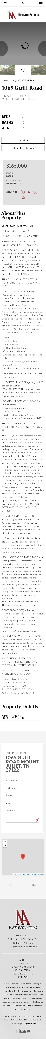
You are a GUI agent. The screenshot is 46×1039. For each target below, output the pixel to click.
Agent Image (30, 1023)
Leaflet (15, 874)
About (22, 960)
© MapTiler (21, 874)
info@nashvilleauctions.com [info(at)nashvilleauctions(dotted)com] (23, 947)
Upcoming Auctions (23, 967)
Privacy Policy (18, 1020)
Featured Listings (23, 974)
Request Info (23, 146)
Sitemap (28, 1020)
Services (23, 964)
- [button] (5, 845)
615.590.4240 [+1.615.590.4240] (23, 936)
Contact (23, 977)
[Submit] (30, 820)
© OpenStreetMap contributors (34, 874)
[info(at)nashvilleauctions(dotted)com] (40, 3)
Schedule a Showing (23, 154)
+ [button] (5, 842)
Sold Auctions (23, 971)
